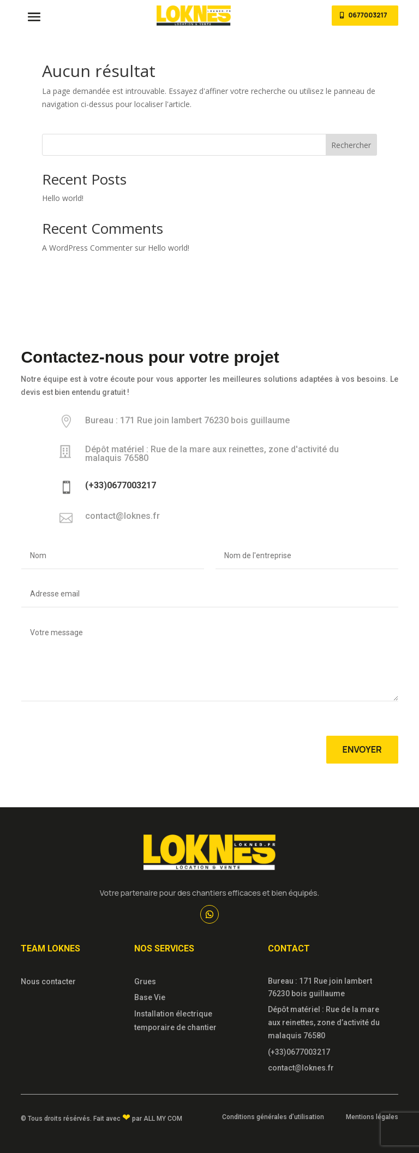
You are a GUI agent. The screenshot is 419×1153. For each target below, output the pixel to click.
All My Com (162, 1118)
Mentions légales (372, 1117)
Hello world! (62, 198)
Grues (145, 981)
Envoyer (362, 749)
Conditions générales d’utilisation (273, 1117)
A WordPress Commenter (87, 248)
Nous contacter (48, 981)
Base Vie (149, 997)
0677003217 (367, 15)
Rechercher (351, 145)
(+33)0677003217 (299, 1052)
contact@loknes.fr (301, 1067)
